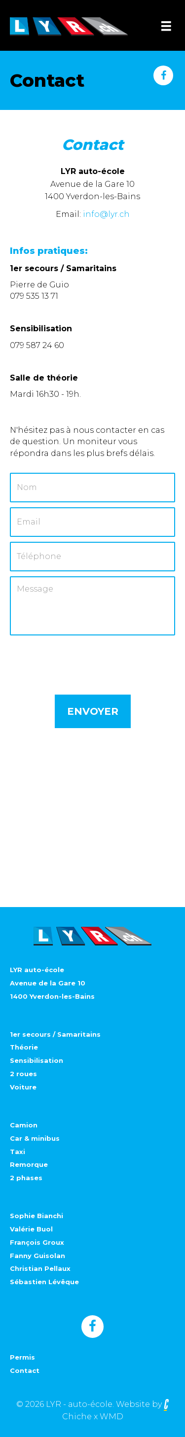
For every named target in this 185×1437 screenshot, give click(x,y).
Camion (23, 1125)
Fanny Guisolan (37, 1256)
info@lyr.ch (106, 214)
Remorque (29, 1164)
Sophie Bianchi (36, 1216)
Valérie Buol (31, 1229)
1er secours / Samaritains (55, 1034)
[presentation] (85, 659)
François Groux (37, 1242)
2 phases (26, 1178)
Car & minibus (35, 1138)
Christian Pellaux (40, 1268)
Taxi (17, 1152)
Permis (22, 1357)
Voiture (23, 1087)
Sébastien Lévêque (44, 1282)
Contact (24, 1370)
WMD (111, 1416)
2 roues (23, 1074)
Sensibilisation (36, 1060)
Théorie (24, 1047)
